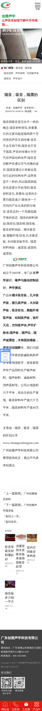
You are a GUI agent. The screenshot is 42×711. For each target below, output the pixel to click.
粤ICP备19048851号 (9, 667)
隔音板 (28, 68)
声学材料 (20, 73)
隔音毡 (7, 78)
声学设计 (17, 78)
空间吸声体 (33, 73)
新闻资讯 (26, 61)
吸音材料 (8, 73)
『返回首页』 (11, 521)
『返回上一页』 (12, 516)
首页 (17, 61)
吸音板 (19, 68)
